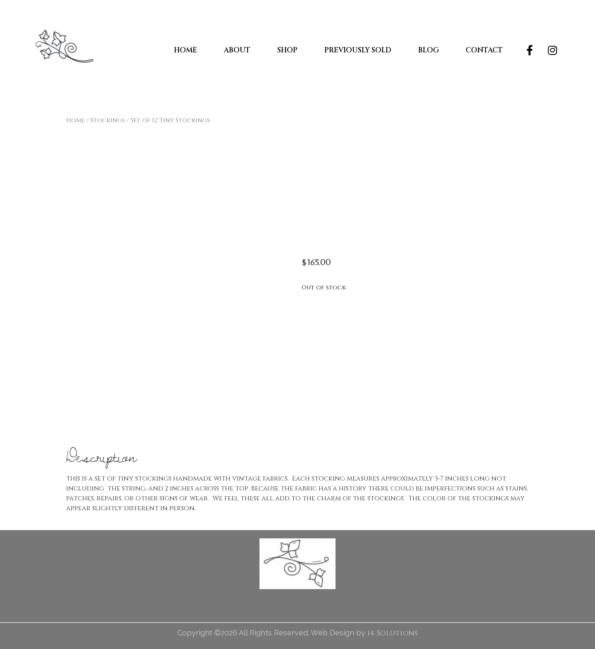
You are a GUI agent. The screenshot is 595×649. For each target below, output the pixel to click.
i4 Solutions (392, 633)
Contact (484, 50)
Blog (428, 50)
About (237, 50)
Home (185, 50)
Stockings (107, 120)
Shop (287, 50)
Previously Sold (357, 50)
